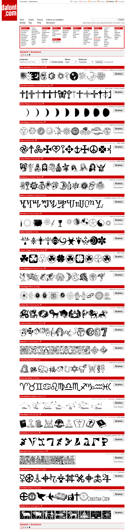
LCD (53, 32)
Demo (122, 454)
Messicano (45, 35)
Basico (75, 28)
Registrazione (33, 1)
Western (23, 39)
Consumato (24, 40)
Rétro (33, 39)
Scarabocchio (87, 39)
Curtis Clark (37, 104)
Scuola (85, 32)
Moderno (65, 32)
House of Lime (39, 67)
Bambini (106, 36)
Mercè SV (42, 396)
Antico (96, 35)
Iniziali (33, 41)
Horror (23, 45)
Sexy (105, 41)
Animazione (24, 30)
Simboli (96, 28)
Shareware (121, 472)
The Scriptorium (40, 451)
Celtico (65, 34)
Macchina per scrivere (36, 33)
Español (92, 1)
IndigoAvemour (40, 195)
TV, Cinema (107, 38)
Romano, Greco (45, 38)
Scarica (118, 74)
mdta (36, 232)
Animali (96, 32)
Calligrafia (86, 30)
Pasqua (116, 34)
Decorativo (35, 31)
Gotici (65, 28)
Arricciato (24, 37)
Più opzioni (109, 62)
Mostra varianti (57, 62)
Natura (106, 31)
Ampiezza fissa (76, 34)
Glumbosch (34, 433)
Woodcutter (30, 140)
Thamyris (37, 488)
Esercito (106, 43)
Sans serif (76, 30)
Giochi (96, 44)
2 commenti (112, 161)
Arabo (44, 34)
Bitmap (55, 39)
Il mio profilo (23, 1)
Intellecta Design (37, 122)
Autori (31, 20)
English (74, 1)
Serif (74, 32)
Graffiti (85, 40)
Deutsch (101, 1)
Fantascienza (56, 34)
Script (86, 28)
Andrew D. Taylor (40, 469)
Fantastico (97, 40)
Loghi (106, 39)
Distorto (23, 42)
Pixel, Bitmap (56, 42)
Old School (24, 35)
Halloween (117, 35)
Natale (116, 37)
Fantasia (24, 28)
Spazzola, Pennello (86, 36)
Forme (96, 45)
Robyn (37, 378)
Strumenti (50, 23)
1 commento (104, 70)
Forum (40, 20)
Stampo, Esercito (34, 37)
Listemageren (34, 341)
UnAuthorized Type (43, 86)
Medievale (66, 30)
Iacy (38, 360)
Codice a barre (107, 28)
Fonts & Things (38, 250)
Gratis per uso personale (116, 70)
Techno (55, 28)
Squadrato (55, 30)
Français (83, 1)
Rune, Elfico (97, 37)
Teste (105, 34)
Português (119, 1)
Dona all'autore (118, 132)
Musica (106, 44)
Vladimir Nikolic (35, 177)
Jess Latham (38, 323)
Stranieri (45, 28)
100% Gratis (109, 88)
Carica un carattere (54, 20)
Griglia (34, 43)
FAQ (39, 23)
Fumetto (23, 32)
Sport (105, 33)
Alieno (96, 30)
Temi (22, 20)
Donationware (120, 399)
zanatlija (37, 287)
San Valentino (117, 31)
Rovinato (24, 44)
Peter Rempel (34, 214)
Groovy (23, 34)
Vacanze (117, 28)
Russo (44, 40)
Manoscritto (87, 34)
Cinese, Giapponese (45, 31)
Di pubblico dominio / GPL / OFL (114, 198)
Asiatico (96, 34)
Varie (33, 44)
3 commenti (120, 234)
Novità (22, 23)
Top (30, 23)
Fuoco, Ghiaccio (34, 28)
